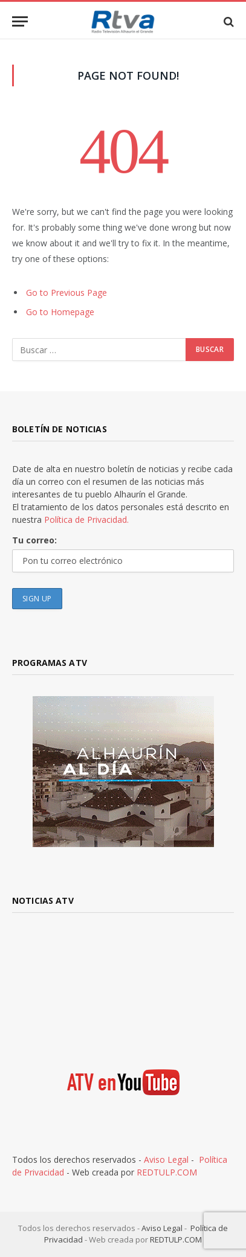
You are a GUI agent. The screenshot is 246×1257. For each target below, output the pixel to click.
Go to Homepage (60, 312)
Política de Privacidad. (86, 519)
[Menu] (20, 21)
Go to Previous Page (66, 292)
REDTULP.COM (167, 1172)
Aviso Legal (166, 1159)
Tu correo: (34, 540)
